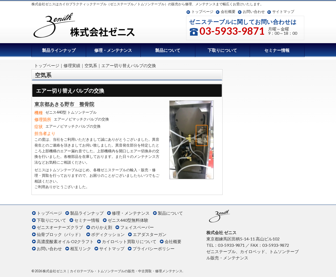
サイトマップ (283, 11)
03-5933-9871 (232, 31)
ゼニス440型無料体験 (128, 220)
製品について (167, 50)
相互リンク (80, 248)
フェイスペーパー (137, 227)
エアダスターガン (149, 234)
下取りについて (222, 50)
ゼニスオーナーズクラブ (60, 227)
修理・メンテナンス (113, 50)
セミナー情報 (277, 50)
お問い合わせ (254, 11)
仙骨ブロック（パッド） (60, 234)
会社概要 (228, 11)
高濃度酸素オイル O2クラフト (65, 241)
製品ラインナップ (59, 50)
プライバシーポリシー (154, 248)
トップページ (202, 11)
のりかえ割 (101, 227)
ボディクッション (108, 234)
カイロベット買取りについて (129, 241)
